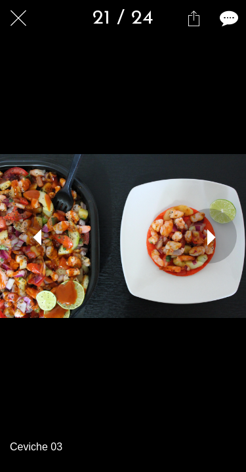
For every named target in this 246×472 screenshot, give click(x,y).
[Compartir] (193, 18)
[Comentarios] (227, 18)
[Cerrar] (18, 18)
